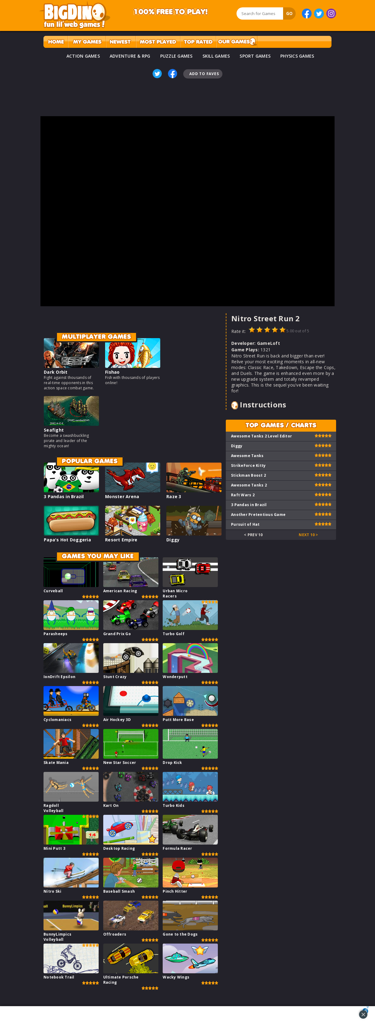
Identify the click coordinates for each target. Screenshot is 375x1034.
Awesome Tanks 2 (249, 485)
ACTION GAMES (83, 56)
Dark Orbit (56, 372)
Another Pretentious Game (258, 514)
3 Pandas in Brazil (64, 496)
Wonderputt (175, 676)
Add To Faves (204, 73)
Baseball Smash (119, 891)
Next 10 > (308, 534)
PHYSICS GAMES (297, 56)
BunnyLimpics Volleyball (57, 937)
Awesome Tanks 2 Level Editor (261, 436)
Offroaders (115, 934)
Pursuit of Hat (245, 524)
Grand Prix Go (117, 633)
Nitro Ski (52, 891)
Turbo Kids (173, 805)
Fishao (112, 372)
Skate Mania (56, 762)
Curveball (53, 590)
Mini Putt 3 (54, 848)
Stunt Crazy (115, 676)
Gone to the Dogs (180, 934)
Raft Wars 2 (243, 495)
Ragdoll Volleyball (54, 808)
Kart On (111, 805)
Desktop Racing (119, 848)
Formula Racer (177, 848)
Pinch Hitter (175, 891)
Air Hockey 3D (117, 719)
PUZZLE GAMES (176, 56)
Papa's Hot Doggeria (67, 540)
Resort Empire (121, 540)
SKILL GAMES (216, 56)
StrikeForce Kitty (248, 465)
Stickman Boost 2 (248, 475)
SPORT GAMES (255, 56)
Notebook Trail (59, 977)
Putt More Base (178, 719)
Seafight (54, 430)
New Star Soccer (119, 762)
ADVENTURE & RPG (130, 56)
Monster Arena (122, 496)
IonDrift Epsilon (59, 676)
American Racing (120, 590)
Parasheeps (56, 633)
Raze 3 (173, 496)
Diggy (173, 540)
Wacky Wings (176, 977)
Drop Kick (172, 762)
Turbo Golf (173, 633)
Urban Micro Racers (175, 593)
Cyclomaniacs (57, 719)
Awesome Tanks (247, 455)
